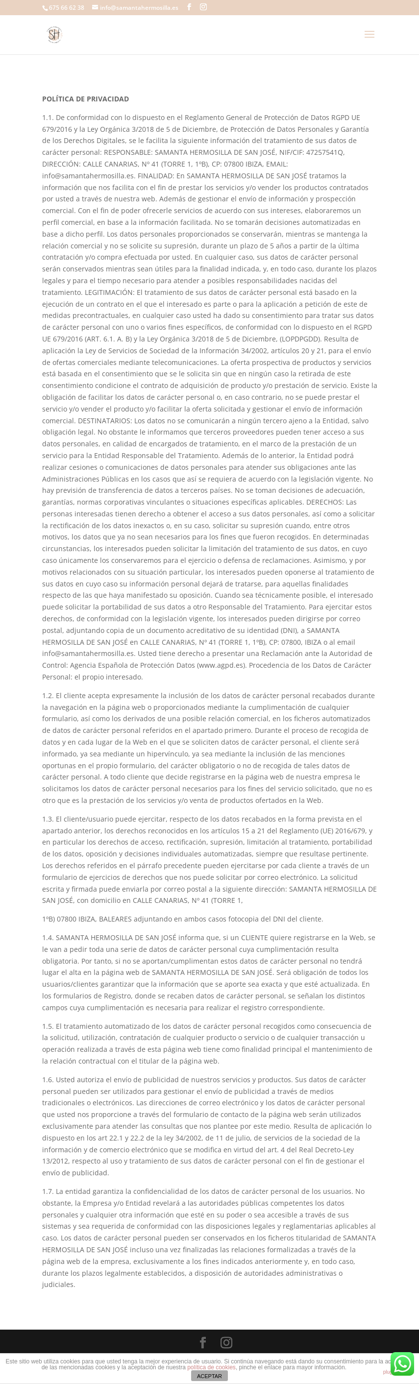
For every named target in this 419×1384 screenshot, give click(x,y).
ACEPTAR (209, 1376)
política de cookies (211, 1367)
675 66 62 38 (66, 7)
